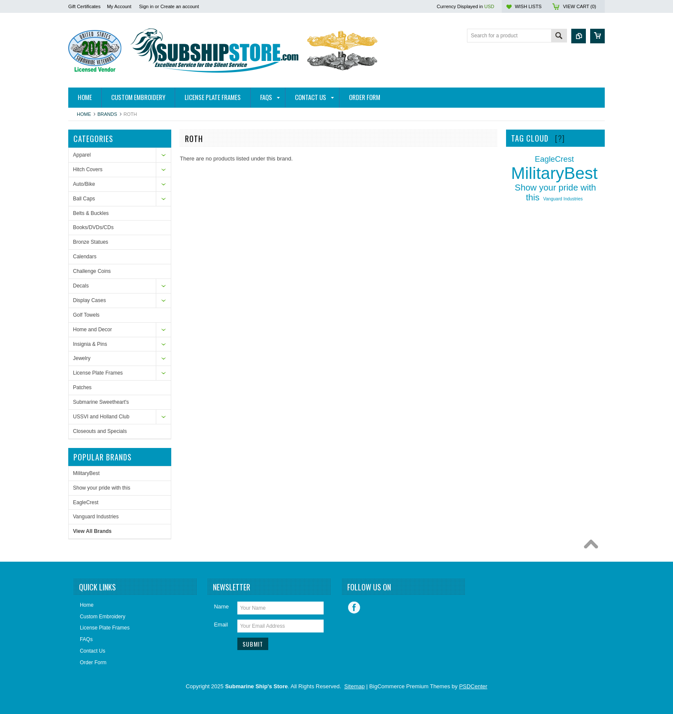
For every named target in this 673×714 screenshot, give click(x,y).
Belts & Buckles (91, 213)
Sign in (146, 6)
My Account (119, 6)
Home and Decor (92, 330)
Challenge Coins (92, 271)
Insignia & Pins (90, 344)
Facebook (354, 608)
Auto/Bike (84, 184)
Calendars (85, 257)
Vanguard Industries (96, 517)
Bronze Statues (90, 242)
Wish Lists (528, 6)
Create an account (180, 6)
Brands (107, 114)
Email (221, 624)
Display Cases (89, 300)
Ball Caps (84, 199)
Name (221, 606)
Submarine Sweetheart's (101, 402)
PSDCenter (473, 686)
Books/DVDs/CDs (93, 227)
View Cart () (579, 6)
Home (84, 114)
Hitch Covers (88, 169)
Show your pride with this (101, 488)
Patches (82, 387)
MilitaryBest (86, 473)
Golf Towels (86, 315)
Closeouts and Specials (100, 431)
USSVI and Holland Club (101, 417)
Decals (81, 286)
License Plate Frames (98, 373)
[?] (560, 138)
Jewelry (82, 358)
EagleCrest (85, 502)
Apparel (82, 155)
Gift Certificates (84, 6)
